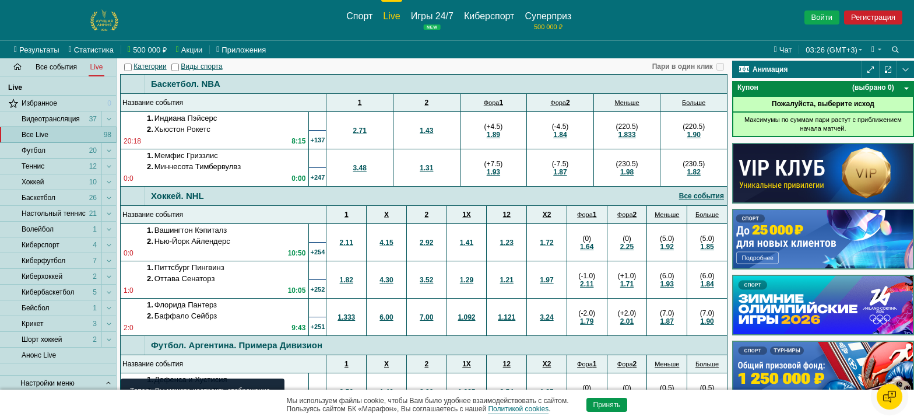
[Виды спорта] (175, 67)
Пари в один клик (682, 66)
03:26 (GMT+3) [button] (831, 50)
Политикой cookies (518, 409)
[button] (876, 49)
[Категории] (128, 67)
